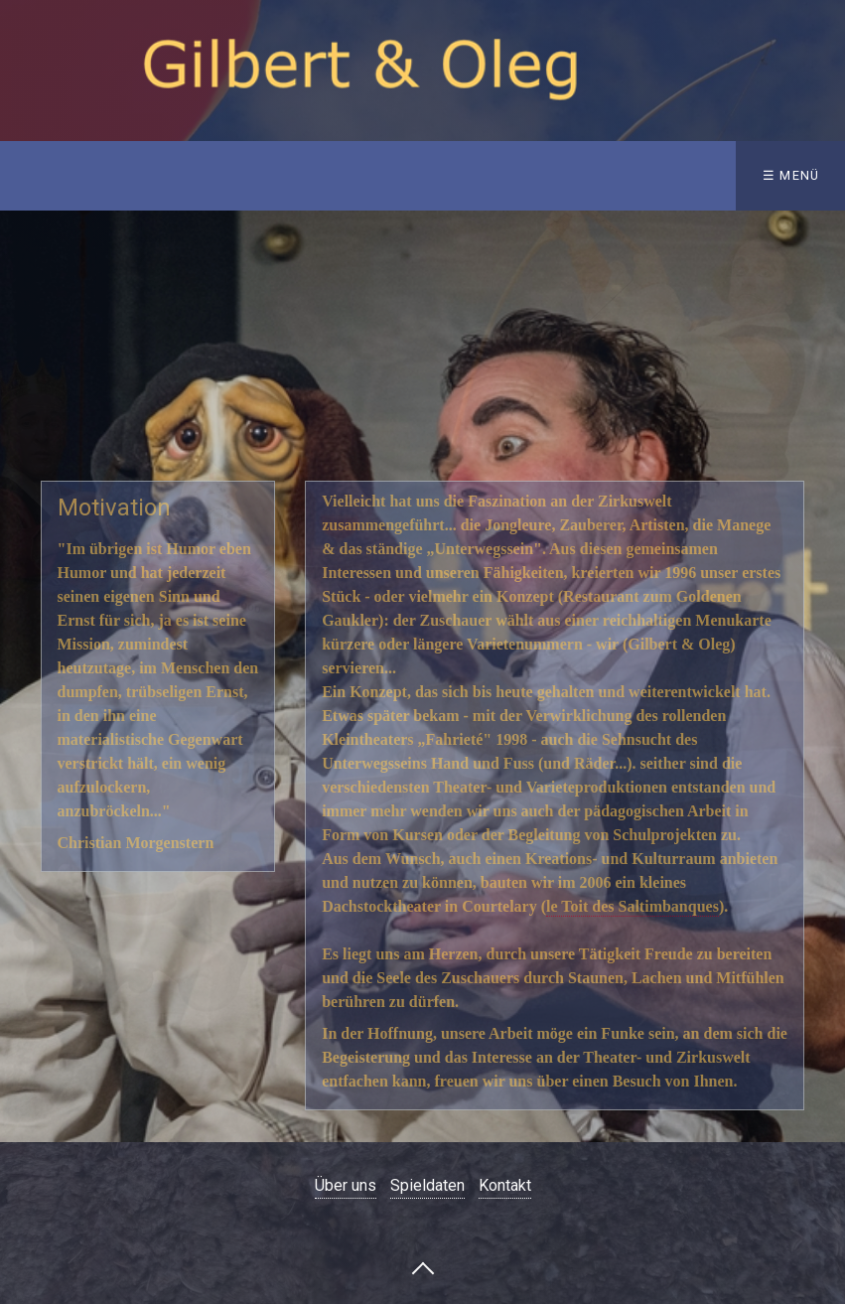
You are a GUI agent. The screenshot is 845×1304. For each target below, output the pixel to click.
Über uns (345, 1185)
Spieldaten (427, 1185)
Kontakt (505, 1185)
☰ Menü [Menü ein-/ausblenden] (791, 175)
